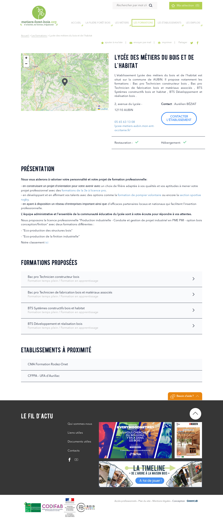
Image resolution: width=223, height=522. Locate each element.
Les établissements (169, 23)
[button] (65, 82)
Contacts (74, 450)
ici (46, 242)
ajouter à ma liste (113, 42)
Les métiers (122, 23)
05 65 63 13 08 (124, 122)
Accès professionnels (125, 501)
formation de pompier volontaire (139, 195)
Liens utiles (75, 433)
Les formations (143, 23)
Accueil (25, 36)
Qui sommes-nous (80, 424)
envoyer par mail (141, 42)
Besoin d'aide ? (184, 397)
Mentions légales (161, 501)
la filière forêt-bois (98, 23)
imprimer (165, 42)
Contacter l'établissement (179, 118)
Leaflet (103, 109)
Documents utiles (79, 441)
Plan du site (144, 501)
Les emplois (193, 23)
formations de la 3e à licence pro (84, 190)
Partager (183, 42)
